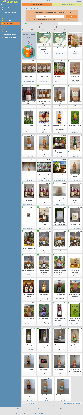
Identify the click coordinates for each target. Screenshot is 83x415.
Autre (46, 27)
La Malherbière (75, 300)
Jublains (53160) (41, 29)
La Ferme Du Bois (29, 156)
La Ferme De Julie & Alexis (29, 252)
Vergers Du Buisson (28, 300)
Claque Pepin (75, 156)
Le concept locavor (8, 7)
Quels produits (7, 21)
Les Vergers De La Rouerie (29, 131)
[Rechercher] (71, 16)
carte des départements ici (62, 19)
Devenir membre (7, 29)
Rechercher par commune (36, 4)
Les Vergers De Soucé (29, 81)
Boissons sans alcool (59, 29)
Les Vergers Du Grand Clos (44, 323)
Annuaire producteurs (9, 18)
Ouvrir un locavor (7, 32)
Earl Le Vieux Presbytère (75, 276)
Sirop (58, 27)
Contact (62, 409)
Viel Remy (44, 156)
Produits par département (72, 403)
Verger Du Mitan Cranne (75, 180)
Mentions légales (20, 411)
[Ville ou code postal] (50, 16)
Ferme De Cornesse (28, 107)
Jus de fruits (52, 27)
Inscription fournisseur (9, 37)
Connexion (77, 1)
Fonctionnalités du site (9, 34)
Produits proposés (7, 23)
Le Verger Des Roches (60, 81)
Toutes (41, 27)
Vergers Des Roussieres (44, 300)
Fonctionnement (7, 10)
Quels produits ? (28, 403)
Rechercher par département (67, 4)
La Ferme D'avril (44, 53)
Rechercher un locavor (9, 12)
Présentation (21, 409)
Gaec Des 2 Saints (60, 325)
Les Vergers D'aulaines (44, 180)
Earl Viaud (28, 375)
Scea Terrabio (75, 53)
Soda (62, 27)
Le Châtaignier (28, 180)
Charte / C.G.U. (20, 413)
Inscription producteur (41, 413)
